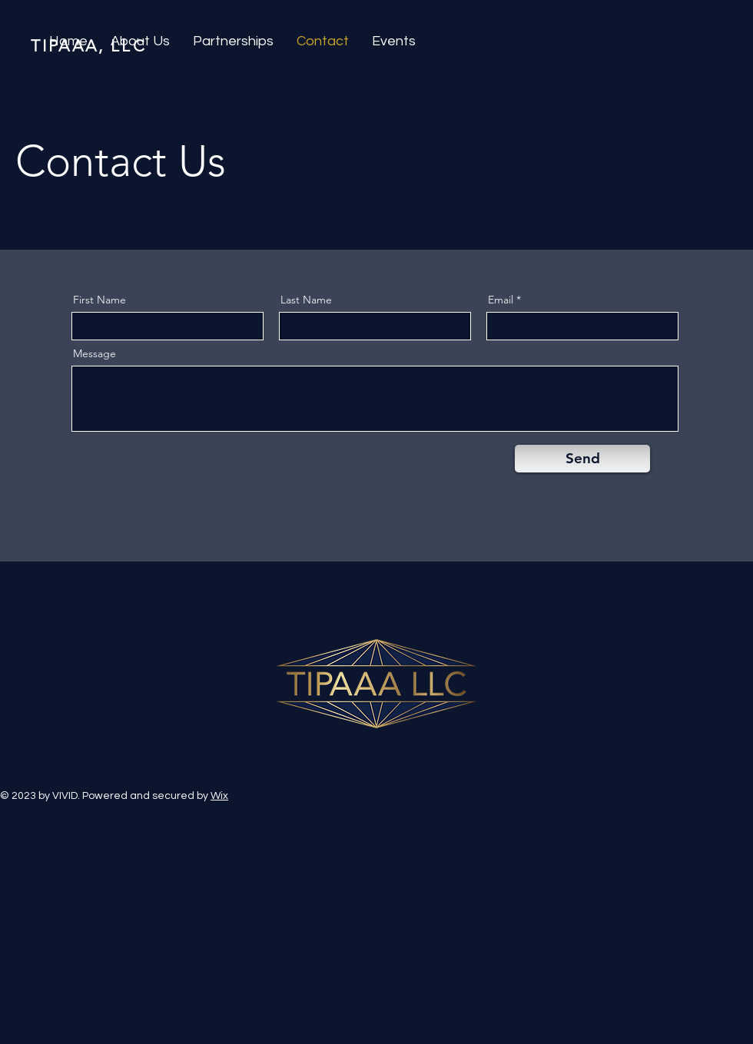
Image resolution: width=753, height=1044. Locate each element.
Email (500, 299)
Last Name (306, 299)
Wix (219, 795)
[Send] (582, 458)
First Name (99, 299)
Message (94, 353)
